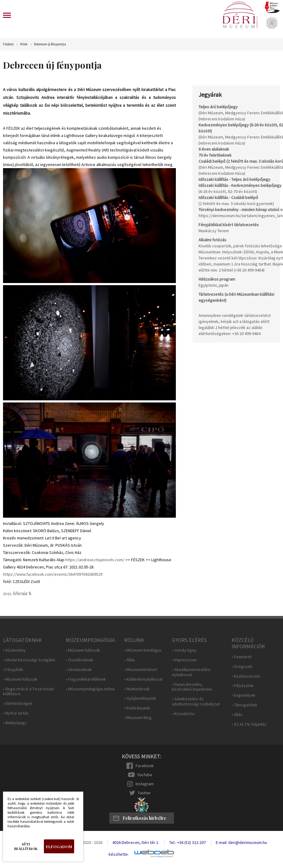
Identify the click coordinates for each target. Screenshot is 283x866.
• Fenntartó (242, 656)
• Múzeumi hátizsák (20, 679)
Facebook (145, 765)
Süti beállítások (26, 846)
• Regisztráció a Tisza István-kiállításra (29, 691)
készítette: (119, 854)
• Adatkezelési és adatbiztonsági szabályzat (196, 701)
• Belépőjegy (14, 722)
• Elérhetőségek (17, 703)
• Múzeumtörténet (140, 669)
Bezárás (74, 801)
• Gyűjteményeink (140, 698)
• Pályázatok (243, 685)
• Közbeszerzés (246, 676)
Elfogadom (59, 846)
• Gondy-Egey (184, 650)
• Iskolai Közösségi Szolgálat (29, 660)
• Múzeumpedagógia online (90, 689)
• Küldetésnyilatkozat (143, 679)
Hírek (24, 44)
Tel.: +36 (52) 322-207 (187, 842)
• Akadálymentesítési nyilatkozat (191, 672)
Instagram (145, 783)
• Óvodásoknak (79, 660)
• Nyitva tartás (15, 713)
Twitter (144, 793)
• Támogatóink (244, 705)
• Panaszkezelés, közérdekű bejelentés (192, 687)
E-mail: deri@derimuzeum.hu (241, 842)
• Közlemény (14, 650)
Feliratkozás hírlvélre (144, 818)
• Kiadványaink (137, 708)
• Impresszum (184, 660)
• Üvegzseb (242, 666)
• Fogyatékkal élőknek (86, 679)
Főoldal (8, 44)
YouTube (144, 774)
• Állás (129, 660)
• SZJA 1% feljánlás (249, 724)
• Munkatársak (137, 689)
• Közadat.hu (183, 713)
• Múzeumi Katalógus (143, 650)
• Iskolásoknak (79, 669)
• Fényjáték (13, 669)
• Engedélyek (243, 695)
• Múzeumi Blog (138, 717)
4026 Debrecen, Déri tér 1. (135, 842)
